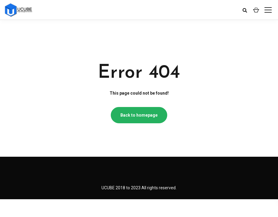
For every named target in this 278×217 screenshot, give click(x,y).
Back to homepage (139, 115)
